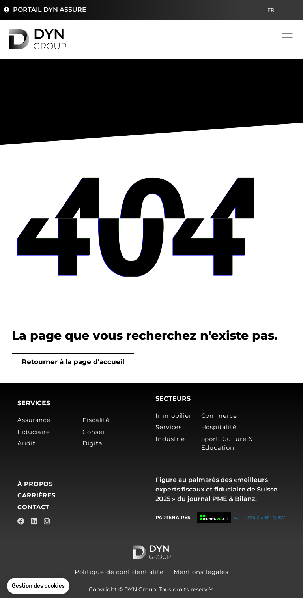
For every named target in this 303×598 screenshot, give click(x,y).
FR (272, 10)
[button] (38, 586)
